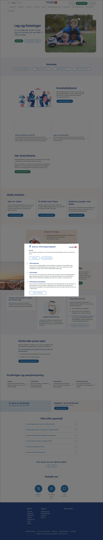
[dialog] (51, 270)
